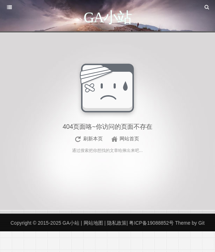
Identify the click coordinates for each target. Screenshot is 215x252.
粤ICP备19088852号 (151, 223)
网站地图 (94, 223)
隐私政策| (117, 223)
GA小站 (72, 223)
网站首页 (129, 138)
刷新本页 (93, 138)
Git (201, 223)
